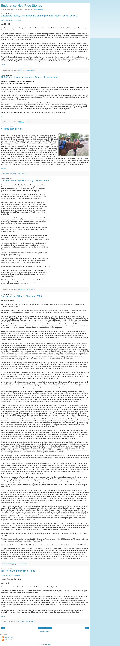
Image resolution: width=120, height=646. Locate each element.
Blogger (48, 644)
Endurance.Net (38, 9)
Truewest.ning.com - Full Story (11, 20)
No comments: (30, 70)
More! (3, 65)
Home (45, 628)
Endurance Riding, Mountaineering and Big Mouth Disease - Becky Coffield (39, 15)
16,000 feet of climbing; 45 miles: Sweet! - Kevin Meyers (29, 77)
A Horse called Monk (11, 128)
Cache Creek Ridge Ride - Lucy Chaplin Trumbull (26, 180)
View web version (45, 631)
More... (3, 116)
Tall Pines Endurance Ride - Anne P (19, 570)
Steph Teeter (8, 640)
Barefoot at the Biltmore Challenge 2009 (21, 296)
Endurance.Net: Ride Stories (21, 5)
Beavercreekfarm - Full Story (10, 575)
